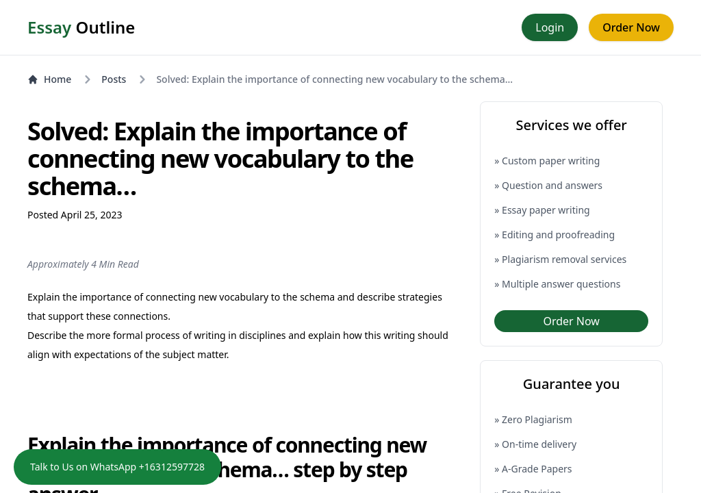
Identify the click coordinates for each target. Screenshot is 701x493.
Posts (113, 79)
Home (49, 79)
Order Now (631, 27)
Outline (81, 27)
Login (549, 27)
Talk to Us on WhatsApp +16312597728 (117, 466)
